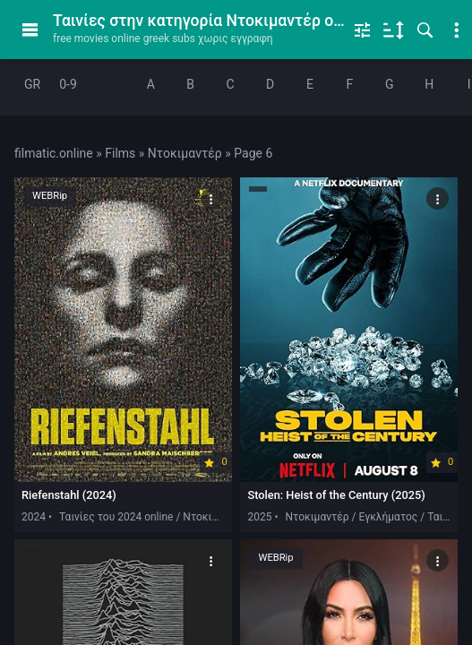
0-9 (68, 84)
